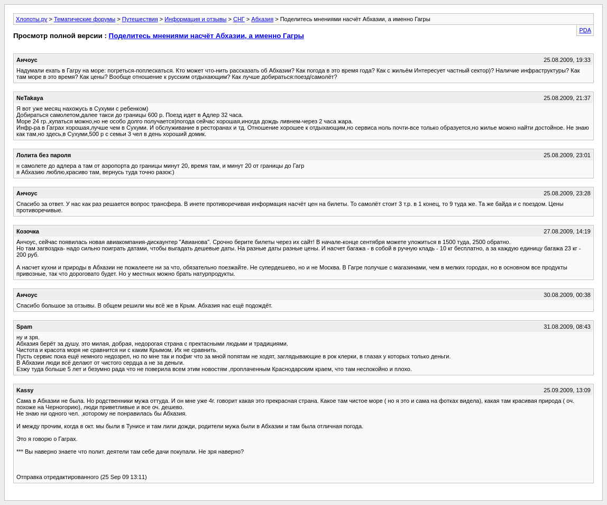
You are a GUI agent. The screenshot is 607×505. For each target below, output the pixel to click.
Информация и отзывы (195, 19)
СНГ (239, 19)
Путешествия (140, 19)
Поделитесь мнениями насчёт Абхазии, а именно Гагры (206, 36)
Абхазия (262, 19)
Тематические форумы (84, 19)
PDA (585, 30)
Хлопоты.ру (31, 19)
